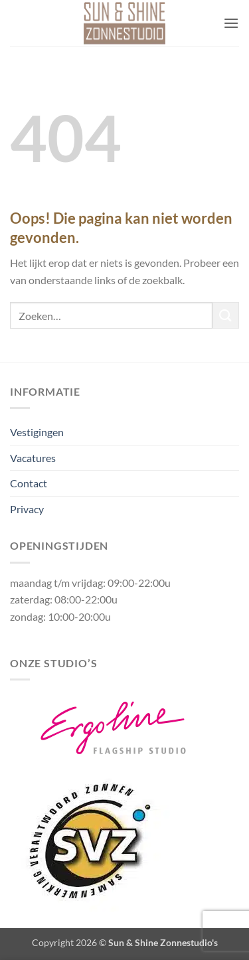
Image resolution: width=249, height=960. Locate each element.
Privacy (27, 509)
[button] (231, 23)
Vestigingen (37, 432)
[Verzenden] (225, 315)
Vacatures (33, 457)
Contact (28, 483)
